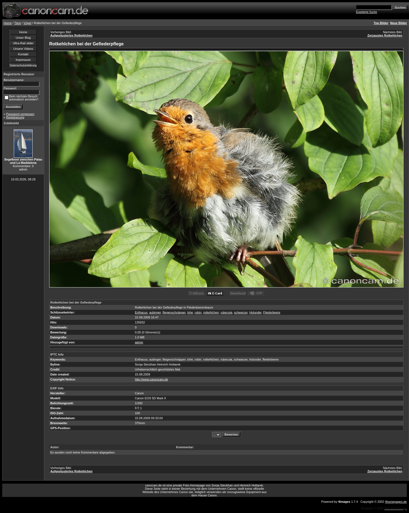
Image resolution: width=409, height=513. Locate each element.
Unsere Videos (23, 48)
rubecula (226, 312)
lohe (190, 312)
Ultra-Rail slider (23, 43)
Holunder (255, 312)
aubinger (155, 312)
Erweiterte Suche (366, 12)
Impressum (23, 59)
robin (198, 312)
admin (139, 342)
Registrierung (15, 117)
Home (8, 23)
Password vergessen (20, 114)
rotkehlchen (211, 312)
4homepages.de (396, 501)
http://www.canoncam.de (151, 379)
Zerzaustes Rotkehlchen (384, 35)
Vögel (27, 23)
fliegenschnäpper (173, 312)
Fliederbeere (271, 312)
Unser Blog (23, 37)
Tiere (17, 23)
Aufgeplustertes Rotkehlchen (71, 35)
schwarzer (241, 312)
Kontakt (23, 54)
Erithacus (141, 312)
